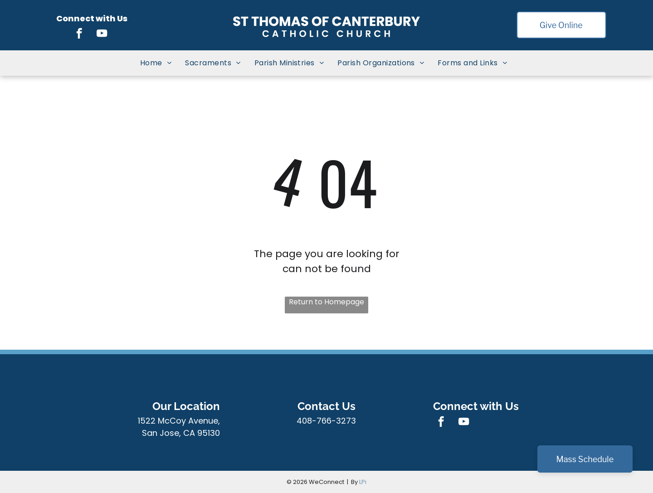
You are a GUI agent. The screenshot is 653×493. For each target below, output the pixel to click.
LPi (362, 482)
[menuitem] (155, 63)
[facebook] (79, 34)
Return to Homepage (326, 302)
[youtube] (102, 34)
